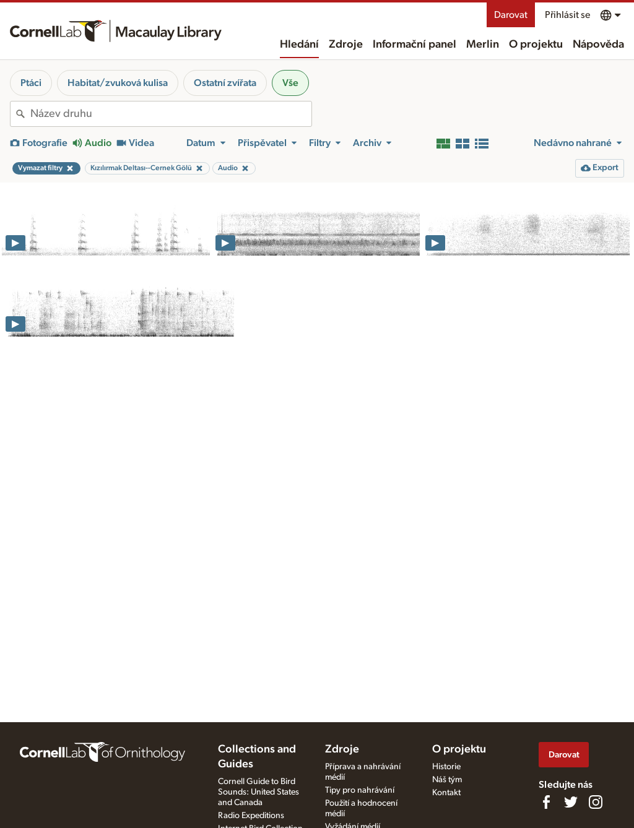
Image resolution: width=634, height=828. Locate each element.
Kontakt (446, 792)
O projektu (536, 44)
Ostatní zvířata (225, 83)
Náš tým (447, 779)
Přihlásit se (567, 15)
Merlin (482, 44)
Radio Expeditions (251, 815)
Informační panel (414, 44)
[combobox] (170, 113)
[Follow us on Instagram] (595, 802)
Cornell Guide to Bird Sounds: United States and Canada (258, 792)
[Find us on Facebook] (546, 802)
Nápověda (598, 44)
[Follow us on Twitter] (570, 802)
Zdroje (346, 44)
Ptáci (30, 83)
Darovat (511, 15)
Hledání (299, 44)
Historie (446, 766)
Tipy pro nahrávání (359, 790)
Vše (290, 83)
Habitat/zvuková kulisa (117, 83)
